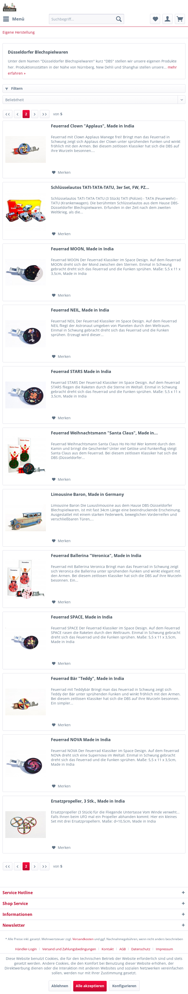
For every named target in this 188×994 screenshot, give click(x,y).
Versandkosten (82, 939)
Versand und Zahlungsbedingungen (69, 949)
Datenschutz (140, 949)
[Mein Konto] (167, 19)
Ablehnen (59, 985)
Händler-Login (26, 949)
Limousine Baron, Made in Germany (87, 494)
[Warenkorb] (180, 19)
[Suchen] (119, 19)
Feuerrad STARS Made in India (81, 371)
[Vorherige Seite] (17, 114)
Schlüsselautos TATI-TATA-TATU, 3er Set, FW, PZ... (100, 187)
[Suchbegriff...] (86, 19)
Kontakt (108, 949)
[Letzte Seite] (44, 114)
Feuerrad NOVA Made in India (81, 739)
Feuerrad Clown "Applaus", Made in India (92, 126)
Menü (13, 18)
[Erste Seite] (7, 114)
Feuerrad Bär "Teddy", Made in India (87, 678)
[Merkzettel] (155, 19)
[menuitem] (13, 19)
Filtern (14, 88)
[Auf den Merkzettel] (61, 172)
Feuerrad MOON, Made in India (82, 249)
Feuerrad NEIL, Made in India (80, 310)
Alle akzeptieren (90, 985)
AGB (122, 949)
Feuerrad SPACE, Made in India (81, 617)
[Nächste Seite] (34, 114)
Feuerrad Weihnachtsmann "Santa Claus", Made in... (104, 433)
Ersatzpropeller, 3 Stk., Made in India (88, 801)
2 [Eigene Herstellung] (26, 114)
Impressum (164, 949)
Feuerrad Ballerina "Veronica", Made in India (96, 555)
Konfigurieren (124, 985)
